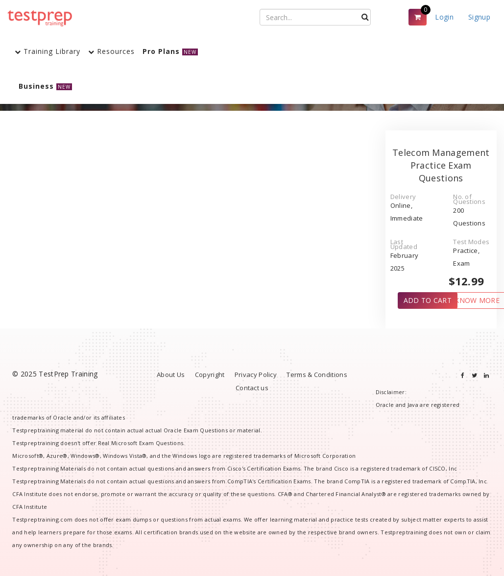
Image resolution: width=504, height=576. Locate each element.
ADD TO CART (428, 300)
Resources (111, 51)
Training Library (47, 51)
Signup (479, 17)
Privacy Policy (256, 374)
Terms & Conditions (317, 374)
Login (444, 17)
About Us (171, 374)
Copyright (210, 374)
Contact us (252, 387)
